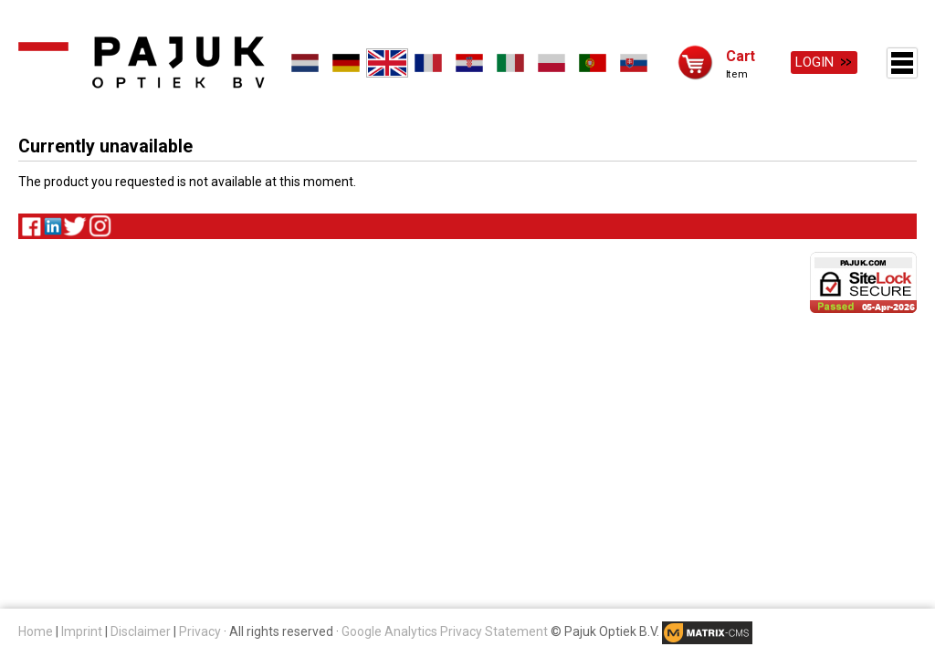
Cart (740, 55)
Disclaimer (140, 631)
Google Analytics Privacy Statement (444, 631)
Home (35, 631)
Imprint (81, 631)
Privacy (200, 631)
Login (814, 62)
